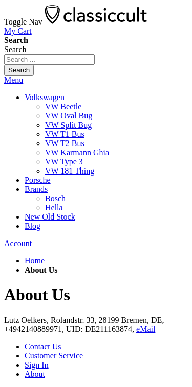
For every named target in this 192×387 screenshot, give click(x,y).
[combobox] (49, 59)
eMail (145, 329)
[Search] (19, 70)
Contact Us (43, 346)
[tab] (96, 80)
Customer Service (54, 355)
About (35, 374)
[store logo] (96, 21)
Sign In (37, 364)
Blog (32, 226)
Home (35, 260)
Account (18, 243)
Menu (13, 80)
